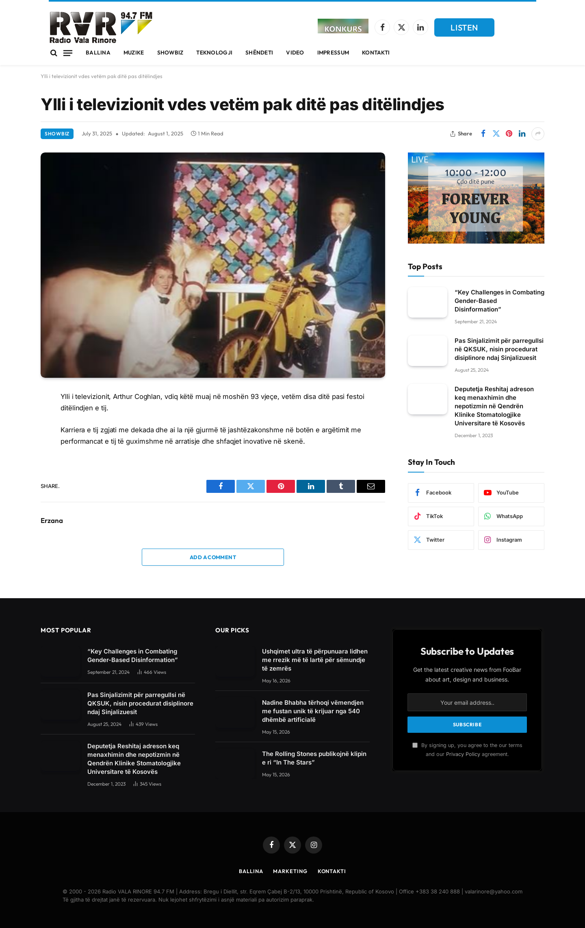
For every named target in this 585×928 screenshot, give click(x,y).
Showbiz (170, 52)
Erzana (52, 520)
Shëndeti (259, 52)
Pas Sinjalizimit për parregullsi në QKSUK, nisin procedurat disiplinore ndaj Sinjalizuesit (499, 349)
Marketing (290, 871)
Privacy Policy (463, 754)
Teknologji (214, 52)
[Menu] (67, 53)
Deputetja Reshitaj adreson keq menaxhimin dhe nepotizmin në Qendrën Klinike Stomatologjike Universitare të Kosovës (494, 406)
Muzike (134, 52)
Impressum (333, 52)
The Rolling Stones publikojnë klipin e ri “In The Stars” (314, 758)
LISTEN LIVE (464, 29)
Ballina (98, 52)
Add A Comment (213, 557)
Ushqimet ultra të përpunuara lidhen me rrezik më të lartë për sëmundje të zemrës (315, 659)
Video (295, 52)
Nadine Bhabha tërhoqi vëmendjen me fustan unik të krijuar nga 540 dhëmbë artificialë (313, 711)
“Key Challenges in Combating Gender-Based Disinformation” (499, 300)
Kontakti (376, 52)
